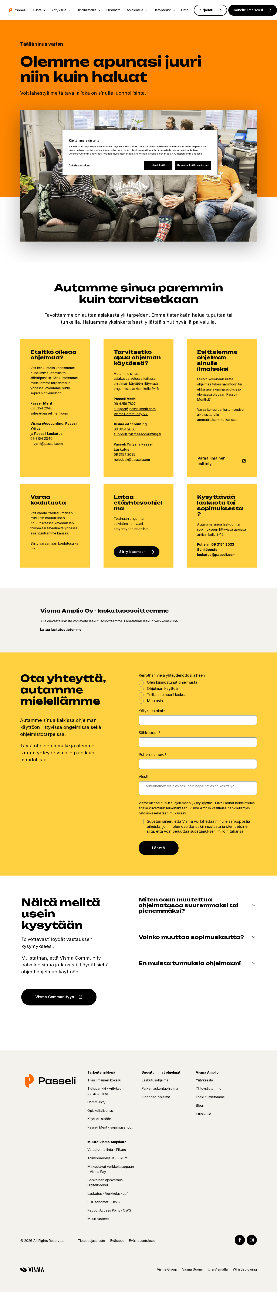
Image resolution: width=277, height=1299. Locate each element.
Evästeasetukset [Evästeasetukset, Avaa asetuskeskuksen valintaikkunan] (80, 165)
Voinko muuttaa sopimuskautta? (191, 937)
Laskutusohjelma (155, 1080)
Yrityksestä (204, 1080)
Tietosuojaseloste (91, 1241)
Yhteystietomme (208, 1089)
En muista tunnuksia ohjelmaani (190, 963)
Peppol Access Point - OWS (109, 1210)
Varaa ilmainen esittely (211, 461)
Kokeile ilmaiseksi (248, 10)
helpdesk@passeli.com (132, 460)
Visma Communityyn (54, 997)
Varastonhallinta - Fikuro (106, 1150)
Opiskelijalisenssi (100, 1111)
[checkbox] (198, 691)
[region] (140, 152)
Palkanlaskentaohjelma (160, 1089)
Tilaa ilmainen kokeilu (104, 1080)
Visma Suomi (192, 1269)
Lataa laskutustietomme (60, 630)
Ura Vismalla (218, 1269)
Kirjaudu (206, 10)
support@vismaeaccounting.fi (137, 434)
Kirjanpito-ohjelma (156, 1097)
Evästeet (117, 1241)
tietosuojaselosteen (154, 813)
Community (96, 1102)
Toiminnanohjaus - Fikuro (107, 1158)
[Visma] (32, 1269)
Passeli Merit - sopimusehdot (109, 1127)
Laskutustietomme (210, 1097)
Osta (184, 10)
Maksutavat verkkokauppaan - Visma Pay (110, 1169)
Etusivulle (203, 1114)
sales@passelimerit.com (49, 413)
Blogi (199, 1106)
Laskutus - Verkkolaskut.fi (107, 1194)
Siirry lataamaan (132, 552)
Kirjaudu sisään (99, 1119)
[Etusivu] (17, 10)
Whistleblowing (245, 1269)
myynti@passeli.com (46, 444)
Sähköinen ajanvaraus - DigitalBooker (106, 1182)
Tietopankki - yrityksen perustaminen (105, 1091)
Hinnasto (113, 10)
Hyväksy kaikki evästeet (193, 165)
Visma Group (167, 1269)
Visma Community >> (131, 414)
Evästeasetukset (142, 1241)
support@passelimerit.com (135, 409)
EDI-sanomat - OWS (103, 1202)
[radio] (198, 682)
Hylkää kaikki (158, 165)
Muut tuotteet (98, 1219)
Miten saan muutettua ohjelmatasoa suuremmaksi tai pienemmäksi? (189, 905)
